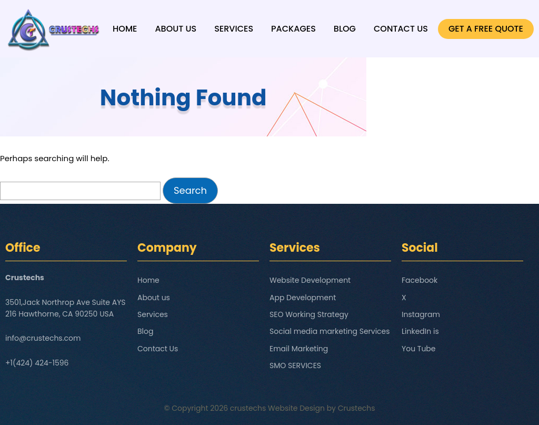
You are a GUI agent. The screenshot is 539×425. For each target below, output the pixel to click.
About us (175, 29)
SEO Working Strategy (309, 314)
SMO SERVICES (295, 365)
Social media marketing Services (330, 331)
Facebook (419, 280)
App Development (303, 297)
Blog (345, 29)
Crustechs (356, 408)
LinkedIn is (420, 331)
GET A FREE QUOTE (485, 29)
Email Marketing (299, 348)
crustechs (248, 408)
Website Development (310, 280)
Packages (293, 29)
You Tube (419, 348)
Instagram (421, 314)
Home (125, 29)
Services (233, 29)
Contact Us (401, 29)
